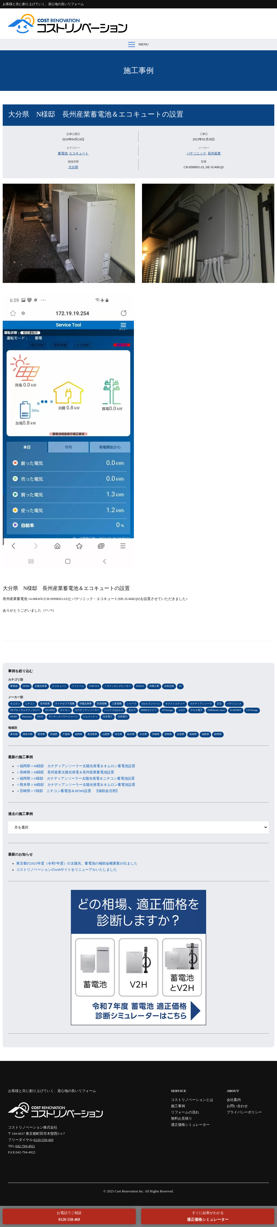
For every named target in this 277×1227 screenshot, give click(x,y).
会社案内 (234, 1100)
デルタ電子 (196, 710)
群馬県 (168, 734)
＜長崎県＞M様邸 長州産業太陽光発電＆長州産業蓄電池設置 (65, 772)
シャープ (131, 703)
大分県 (73, 167)
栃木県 (130, 734)
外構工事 (154, 686)
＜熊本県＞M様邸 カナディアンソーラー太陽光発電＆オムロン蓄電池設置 (77, 785)
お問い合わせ (237, 1106)
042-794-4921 (25, 1146)
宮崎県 (155, 734)
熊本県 (41, 734)
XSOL (40, 716)
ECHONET (236, 710)
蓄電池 (63, 153)
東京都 (14, 734)
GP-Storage (252, 710)
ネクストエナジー (175, 703)
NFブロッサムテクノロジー (25, 710)
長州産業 (214, 153)
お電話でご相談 (69, 1216)
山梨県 (106, 734)
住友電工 (108, 716)
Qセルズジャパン (150, 703)
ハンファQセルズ (113, 710)
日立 (219, 703)
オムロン (15, 703)
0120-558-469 (44, 1140)
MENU (138, 44)
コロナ (181, 710)
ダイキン (65, 710)
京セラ (132, 710)
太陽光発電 (41, 686)
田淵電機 (102, 703)
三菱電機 (116, 703)
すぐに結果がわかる (208, 1216)
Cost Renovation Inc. (129, 1191)
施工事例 (138, 70)
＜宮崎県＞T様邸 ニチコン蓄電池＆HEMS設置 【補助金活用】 (67, 791)
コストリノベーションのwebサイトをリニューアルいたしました (66, 870)
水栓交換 (169, 686)
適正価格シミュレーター (190, 1125)
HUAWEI (50, 710)
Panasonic (27, 716)
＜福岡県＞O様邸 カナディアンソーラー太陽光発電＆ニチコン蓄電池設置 (75, 778)
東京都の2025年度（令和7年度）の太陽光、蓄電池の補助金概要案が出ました (76, 863)
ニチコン (30, 703)
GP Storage (167, 710)
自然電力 (122, 716)
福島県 (205, 734)
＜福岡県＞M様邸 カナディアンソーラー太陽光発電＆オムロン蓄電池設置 (77, 766)
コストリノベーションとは (192, 1100)
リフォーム (78, 686)
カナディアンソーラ (201, 703)
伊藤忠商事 (86, 703)
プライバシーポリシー (244, 1112)
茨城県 (53, 734)
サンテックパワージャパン (63, 716)
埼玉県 (118, 734)
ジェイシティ (90, 716)
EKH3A (140, 686)
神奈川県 (27, 734)
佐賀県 (180, 734)
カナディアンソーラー (87, 710)
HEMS (26, 686)
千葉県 (66, 734)
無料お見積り (181, 1118)
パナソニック (196, 153)
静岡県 (218, 734)
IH (180, 686)
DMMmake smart (216, 710)
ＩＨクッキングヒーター (117, 686)
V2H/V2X (94, 686)
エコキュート (78, 153)
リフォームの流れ (185, 1112)
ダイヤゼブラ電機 (64, 703)
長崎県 (193, 734)
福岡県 (78, 734)
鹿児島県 (92, 734)
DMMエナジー (149, 710)
